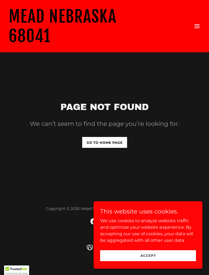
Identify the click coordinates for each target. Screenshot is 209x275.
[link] (75, 40)
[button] (197, 26)
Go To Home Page (105, 142)
